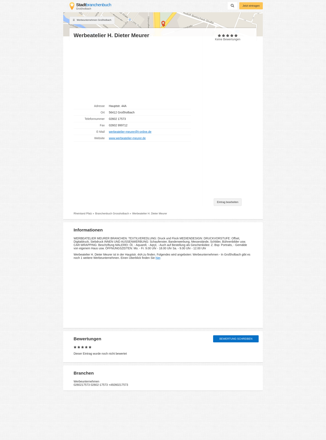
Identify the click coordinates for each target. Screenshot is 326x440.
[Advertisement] (136, 71)
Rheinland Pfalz (83, 213)
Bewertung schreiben (235, 338)
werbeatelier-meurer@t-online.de (130, 131)
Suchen (232, 5)
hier (158, 257)
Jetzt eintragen (251, 5)
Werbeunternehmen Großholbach (92, 20)
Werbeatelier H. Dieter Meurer (149, 213)
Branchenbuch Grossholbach (112, 213)
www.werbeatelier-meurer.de (127, 138)
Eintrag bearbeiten (227, 202)
